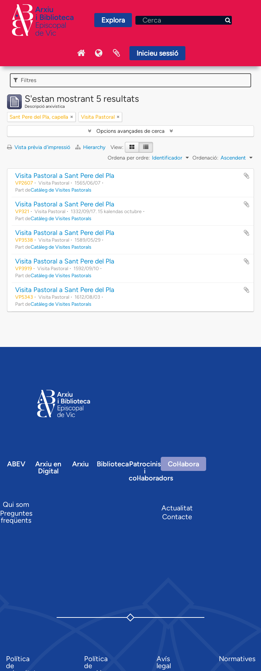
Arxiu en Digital (48, 467)
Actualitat (177, 508)
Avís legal (164, 662)
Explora (113, 20)
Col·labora (183, 464)
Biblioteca (113, 464)
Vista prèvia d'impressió (38, 147)
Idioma (99, 53)
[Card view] (132, 147)
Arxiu (80, 464)
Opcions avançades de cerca (130, 131)
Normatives (237, 658)
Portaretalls (116, 53)
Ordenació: (205, 158)
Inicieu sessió (157, 53)
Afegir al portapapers (246, 175)
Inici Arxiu (81, 53)
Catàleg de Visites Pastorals (61, 190)
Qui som (16, 504)
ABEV (16, 464)
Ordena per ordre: (129, 158)
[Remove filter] (71, 116)
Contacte (177, 516)
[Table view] (146, 147)
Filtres (24, 80)
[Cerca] (183, 20)
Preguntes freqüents (16, 516)
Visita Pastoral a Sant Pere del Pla (64, 176)
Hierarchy (91, 147)
